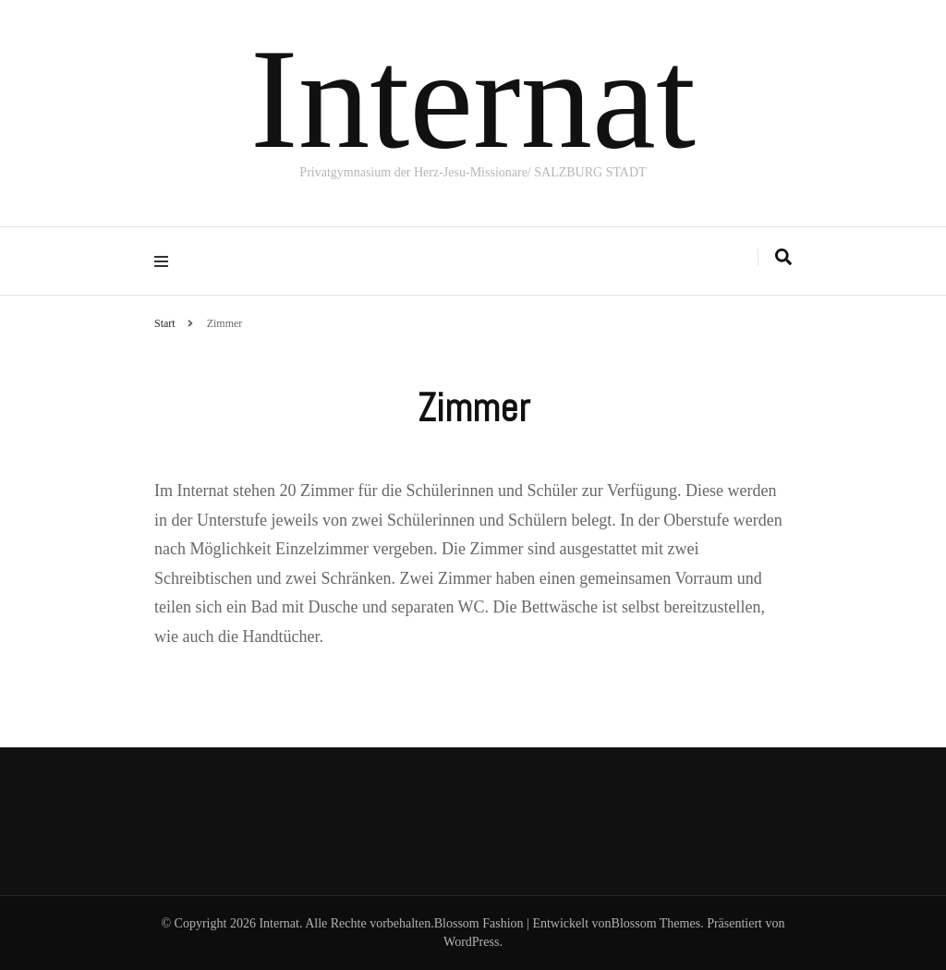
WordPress (471, 942)
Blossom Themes (656, 923)
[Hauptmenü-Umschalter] (165, 261)
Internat (473, 98)
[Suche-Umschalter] (783, 257)
